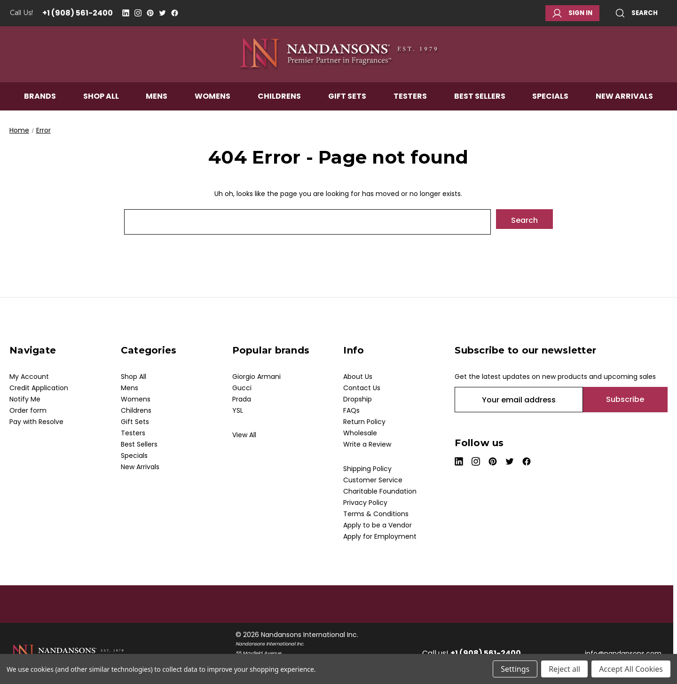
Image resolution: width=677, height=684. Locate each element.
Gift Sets (347, 106)
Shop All (101, 106)
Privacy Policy (365, 502)
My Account (29, 376)
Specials (550, 106)
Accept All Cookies (631, 669)
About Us (357, 376)
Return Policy (364, 421)
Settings (515, 669)
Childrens (279, 106)
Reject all (564, 669)
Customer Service (372, 480)
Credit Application (38, 388)
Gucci (242, 388)
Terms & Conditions (376, 514)
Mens (156, 106)
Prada (241, 399)
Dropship (357, 399)
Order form (28, 410)
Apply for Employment (380, 536)
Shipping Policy (367, 468)
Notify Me (24, 399)
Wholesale (360, 433)
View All (244, 435)
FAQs (351, 410)
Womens (212, 106)
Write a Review (367, 444)
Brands (40, 106)
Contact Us (361, 388)
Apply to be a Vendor (377, 525)
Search (636, 13)
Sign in (572, 13)
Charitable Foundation (380, 491)
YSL (237, 410)
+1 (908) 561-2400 (77, 13)
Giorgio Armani (256, 376)
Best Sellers (479, 106)
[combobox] (307, 222)
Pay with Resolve (36, 421)
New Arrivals (624, 106)
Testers (410, 106)
